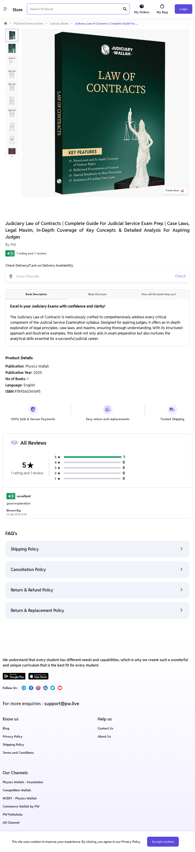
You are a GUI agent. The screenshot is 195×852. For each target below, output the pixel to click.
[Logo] (17, 9)
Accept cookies (163, 842)
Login (183, 9)
